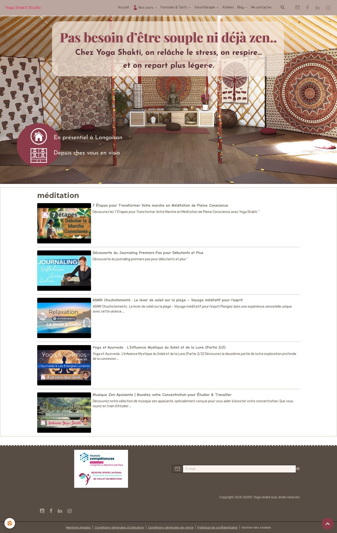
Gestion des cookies (257, 527)
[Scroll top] (327, 523)
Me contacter (261, 7)
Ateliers (228, 7)
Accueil (123, 7)
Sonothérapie (205, 7)
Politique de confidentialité (218, 527)
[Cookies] (10, 523)
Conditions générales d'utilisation (119, 527)
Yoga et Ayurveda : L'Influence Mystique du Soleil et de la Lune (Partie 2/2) (159, 347)
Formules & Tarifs (174, 7)
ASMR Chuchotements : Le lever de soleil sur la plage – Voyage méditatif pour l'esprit (168, 300)
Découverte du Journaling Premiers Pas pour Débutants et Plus (148, 252)
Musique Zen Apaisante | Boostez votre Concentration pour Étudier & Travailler (162, 394)
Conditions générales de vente (171, 527)
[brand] (22, 8)
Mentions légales (77, 527)
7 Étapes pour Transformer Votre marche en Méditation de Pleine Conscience (160, 205)
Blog (241, 7)
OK (298, 468)
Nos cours (143, 7)
